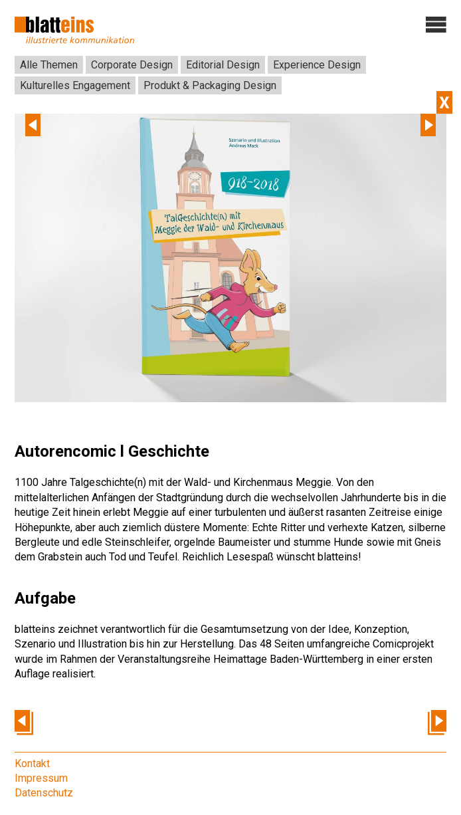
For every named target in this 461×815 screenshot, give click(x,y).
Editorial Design (223, 64)
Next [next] (428, 125)
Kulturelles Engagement (75, 85)
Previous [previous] (33, 125)
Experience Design (317, 64)
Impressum (41, 778)
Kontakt (32, 763)
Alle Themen (49, 64)
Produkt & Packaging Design (209, 85)
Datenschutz (44, 792)
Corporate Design (132, 64)
